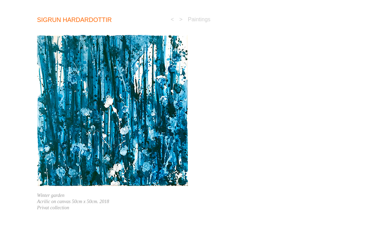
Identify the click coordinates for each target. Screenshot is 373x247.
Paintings (199, 19)
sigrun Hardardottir (74, 19)
